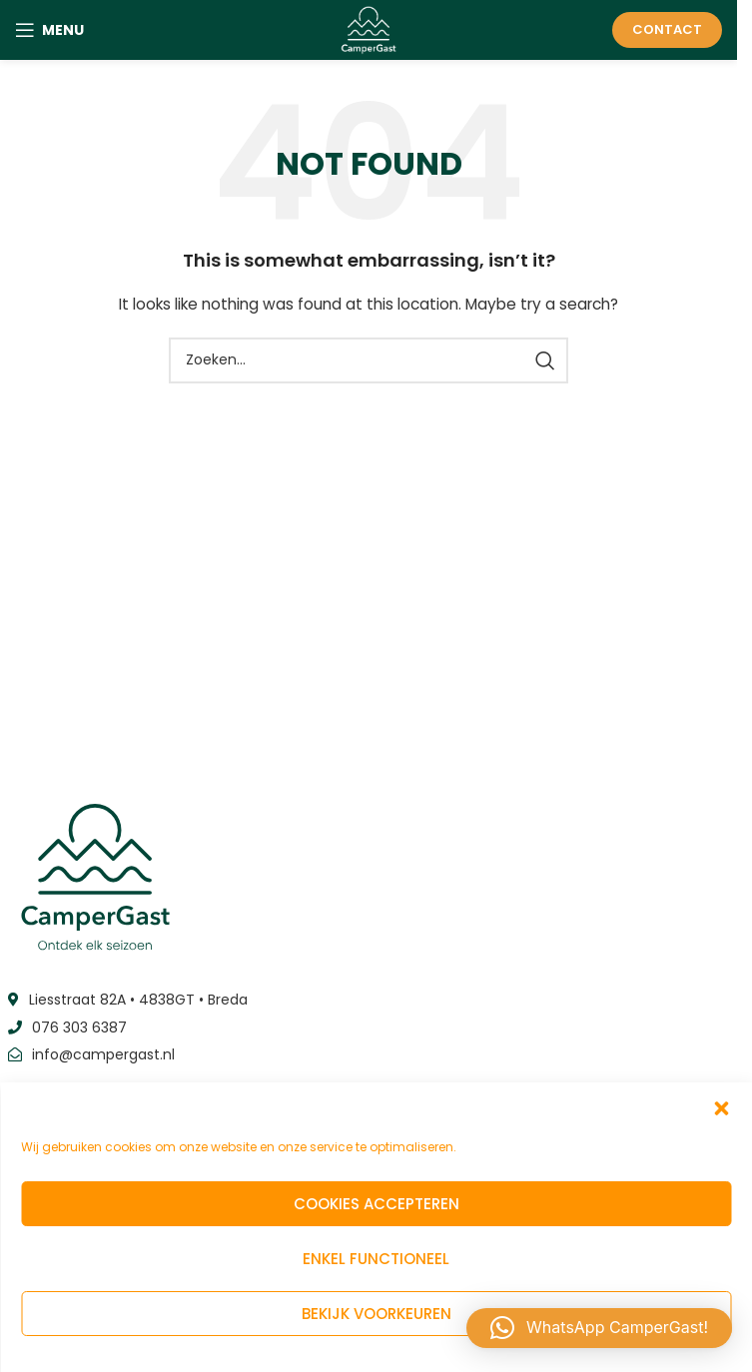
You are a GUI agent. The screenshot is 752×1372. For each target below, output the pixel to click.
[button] (721, 1108)
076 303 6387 (79, 1027)
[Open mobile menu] (49, 30)
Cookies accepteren (376, 1203)
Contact (667, 29)
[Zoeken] (368, 360)
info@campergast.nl (103, 1054)
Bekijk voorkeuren (376, 1313)
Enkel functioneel (376, 1258)
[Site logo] (369, 29)
